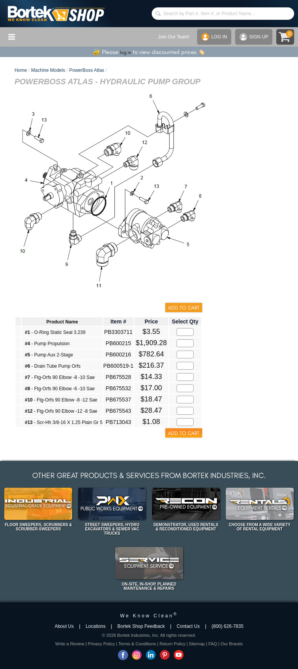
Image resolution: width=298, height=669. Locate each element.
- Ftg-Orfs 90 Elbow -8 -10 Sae (60, 377)
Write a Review (69, 643)
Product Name (62, 322)
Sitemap (197, 643)
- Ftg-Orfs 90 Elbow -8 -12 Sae (61, 400)
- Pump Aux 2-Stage (49, 355)
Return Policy (172, 643)
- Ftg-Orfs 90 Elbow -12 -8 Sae (61, 411)
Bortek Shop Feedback (141, 626)
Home (20, 70)
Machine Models (48, 70)
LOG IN (214, 37)
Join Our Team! (173, 37)
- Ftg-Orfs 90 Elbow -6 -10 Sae (60, 388)
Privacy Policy (101, 643)
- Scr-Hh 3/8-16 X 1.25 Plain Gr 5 (63, 422)
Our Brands (231, 643)
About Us (64, 626)
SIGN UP (253, 37)
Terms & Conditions (137, 643)
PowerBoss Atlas (86, 70)
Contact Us (188, 626)
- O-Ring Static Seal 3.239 (55, 332)
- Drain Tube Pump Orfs (52, 366)
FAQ (212, 643)
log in (125, 52)
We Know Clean (149, 616)
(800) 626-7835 (227, 626)
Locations (96, 626)
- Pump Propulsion (47, 343)
